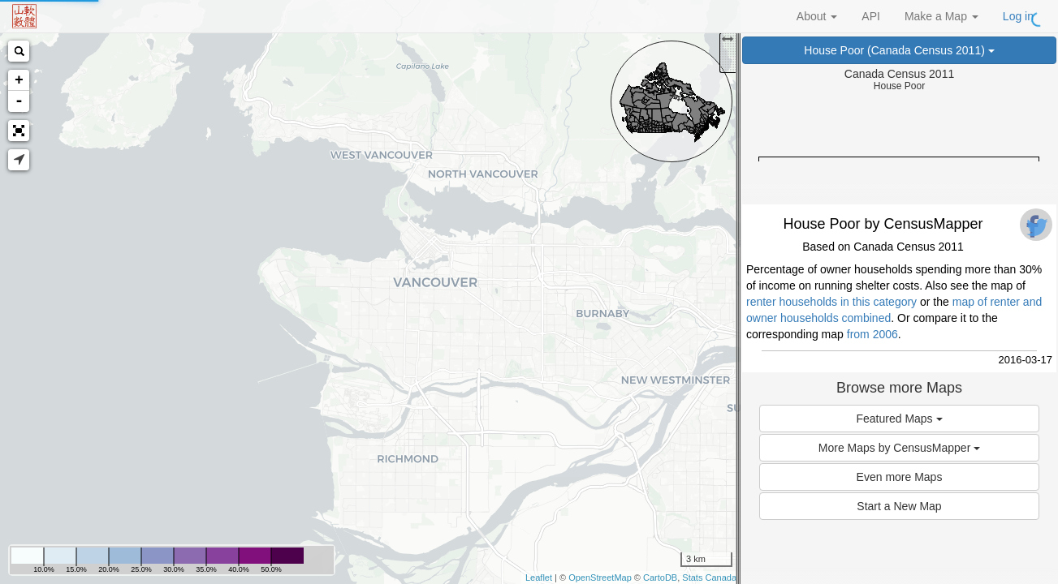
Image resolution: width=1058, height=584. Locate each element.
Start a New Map (899, 506)
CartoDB (660, 577)
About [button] (817, 16)
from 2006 (872, 334)
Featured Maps (899, 418)
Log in (1018, 16)
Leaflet (538, 577)
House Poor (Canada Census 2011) (899, 50)
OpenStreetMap (600, 577)
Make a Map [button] (941, 16)
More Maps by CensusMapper (899, 447)
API (871, 16)
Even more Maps (900, 476)
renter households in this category (831, 301)
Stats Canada (709, 577)
